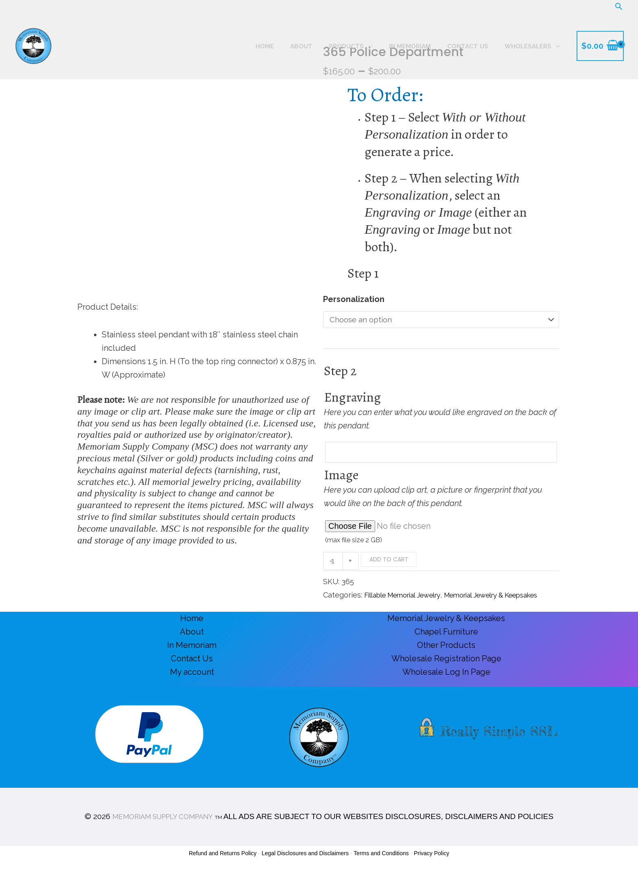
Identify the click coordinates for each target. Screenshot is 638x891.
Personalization (354, 299)
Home (191, 635)
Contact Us (192, 675)
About (192, 649)
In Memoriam (191, 662)
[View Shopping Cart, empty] (600, 46)
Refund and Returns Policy (223, 870)
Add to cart (390, 563)
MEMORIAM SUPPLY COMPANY (162, 832)
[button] (619, 6)
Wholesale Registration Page (446, 675)
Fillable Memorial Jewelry (408, 598)
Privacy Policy (431, 870)
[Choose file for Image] (441, 529)
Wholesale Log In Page (446, 689)
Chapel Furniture (446, 649)
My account (192, 689)
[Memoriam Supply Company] (33, 45)
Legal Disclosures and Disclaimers (305, 870)
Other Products (446, 662)
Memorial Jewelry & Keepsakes (446, 635)
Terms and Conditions (381, 870)
